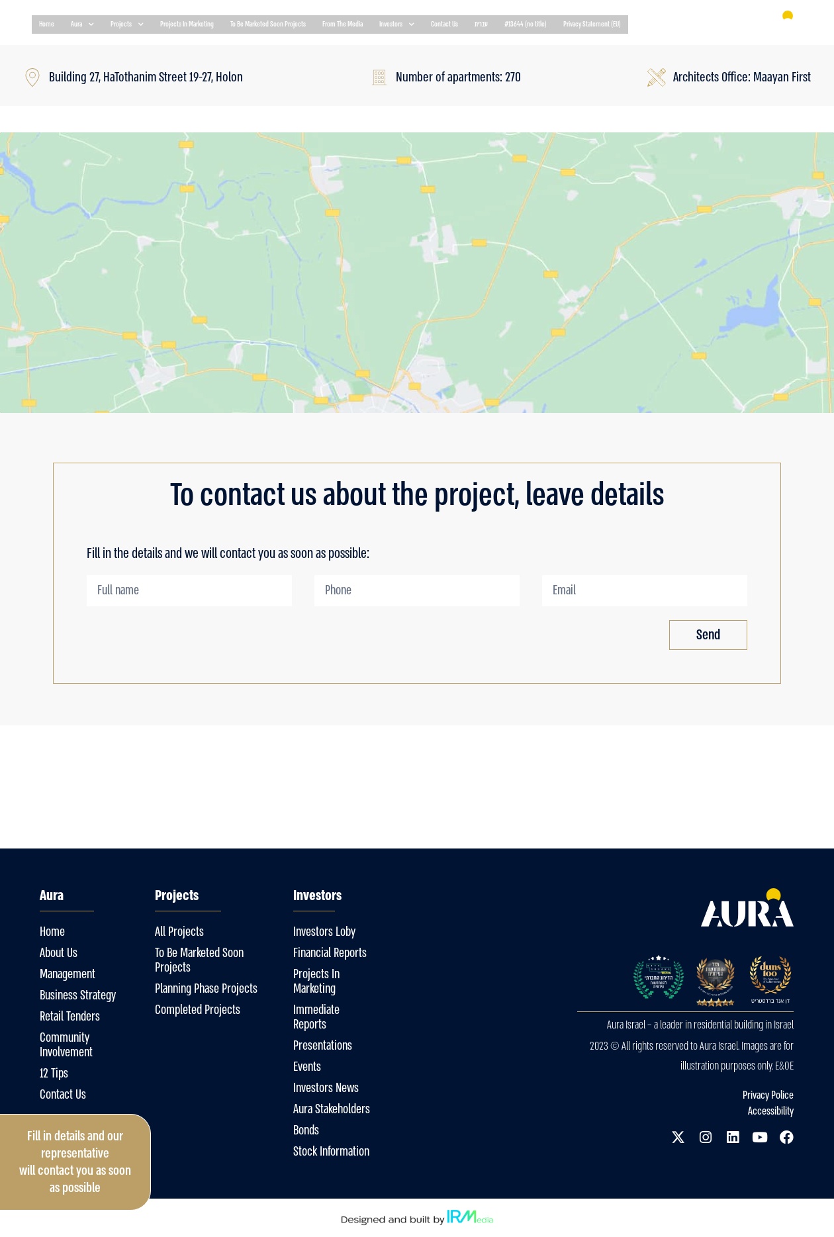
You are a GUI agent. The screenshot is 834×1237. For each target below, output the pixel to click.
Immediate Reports (316, 1017)
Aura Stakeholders (331, 1109)
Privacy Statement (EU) (592, 24)
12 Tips (54, 1073)
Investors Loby (324, 931)
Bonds (306, 1130)
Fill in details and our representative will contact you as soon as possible (75, 1162)
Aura (82, 24)
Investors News (326, 1088)
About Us (58, 953)
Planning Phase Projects (206, 988)
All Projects (179, 931)
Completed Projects (197, 1010)
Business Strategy (78, 995)
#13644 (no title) (525, 24)
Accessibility (771, 1111)
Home (46, 24)
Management (67, 974)
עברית (481, 24)
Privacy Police (768, 1095)
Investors (396, 24)
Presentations (322, 1045)
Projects (127, 24)
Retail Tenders (70, 1016)
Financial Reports (330, 953)
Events (307, 1067)
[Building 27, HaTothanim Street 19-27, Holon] (417, 272)
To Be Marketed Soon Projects (268, 24)
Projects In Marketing (187, 24)
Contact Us (444, 24)
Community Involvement (66, 1045)
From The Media (342, 24)
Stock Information (331, 1151)
